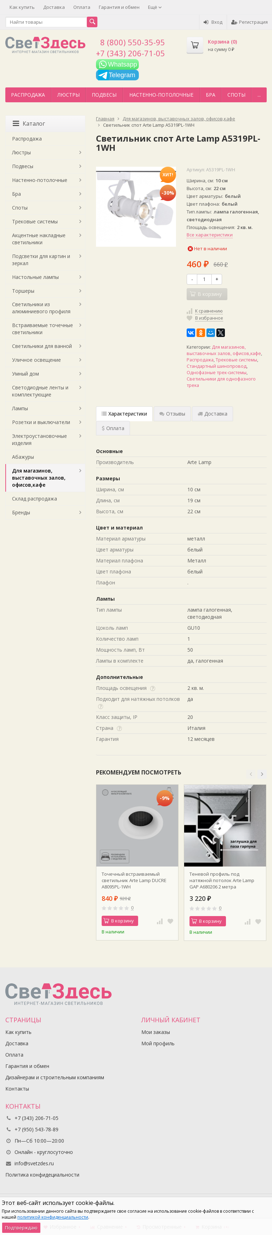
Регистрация (249, 22)
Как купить (22, 7)
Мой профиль (158, 1043)
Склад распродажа (34, 498)
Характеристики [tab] (124, 413)
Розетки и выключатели (41, 422)
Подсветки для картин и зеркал (41, 260)
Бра (210, 94)
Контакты (17, 1088)
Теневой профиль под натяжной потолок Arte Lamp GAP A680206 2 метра (221, 880)
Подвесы (104, 94)
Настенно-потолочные (161, 94)
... (259, 94)
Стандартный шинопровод (216, 366)
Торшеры (23, 290)
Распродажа (28, 94)
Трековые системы (236, 360)
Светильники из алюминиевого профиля (41, 308)
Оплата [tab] (113, 428)
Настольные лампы (35, 277)
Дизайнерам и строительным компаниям (54, 1077)
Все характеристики (210, 234)
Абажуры (23, 456)
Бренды (21, 512)
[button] (250, 774)
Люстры (68, 94)
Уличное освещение (36, 359)
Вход (213, 22)
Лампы (20, 408)
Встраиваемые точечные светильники (42, 329)
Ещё (155, 7)
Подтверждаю (21, 1227)
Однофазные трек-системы (216, 373)
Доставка (54, 7)
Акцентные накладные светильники (39, 239)
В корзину (118, 920)
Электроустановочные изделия (39, 439)
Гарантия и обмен (119, 7)
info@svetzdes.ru (34, 1163)
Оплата (81, 7)
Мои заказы (155, 1032)
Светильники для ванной (42, 346)
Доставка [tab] (212, 413)
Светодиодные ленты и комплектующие (40, 391)
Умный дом (25, 373)
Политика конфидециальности (42, 1174)
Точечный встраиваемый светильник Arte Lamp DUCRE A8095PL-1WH (134, 880)
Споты (236, 94)
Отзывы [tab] (172, 413)
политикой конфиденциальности (52, 1217)
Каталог (29, 123)
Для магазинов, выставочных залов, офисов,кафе (224, 350)
